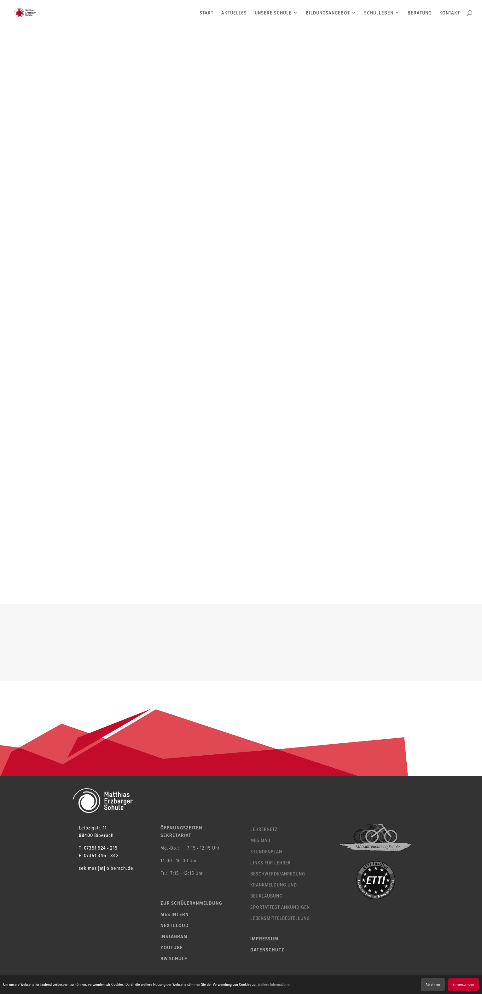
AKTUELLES (234, 13)
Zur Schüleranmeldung (191, 903)
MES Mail (260, 840)
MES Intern (174, 914)
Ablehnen (433, 984)
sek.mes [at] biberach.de (106, 868)
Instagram (174, 936)
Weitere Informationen (274, 984)
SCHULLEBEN (378, 13)
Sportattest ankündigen (280, 907)
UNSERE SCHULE (273, 13)
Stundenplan (266, 851)
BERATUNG (420, 13)
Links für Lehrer (270, 862)
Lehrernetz (263, 829)
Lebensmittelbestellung (280, 918)
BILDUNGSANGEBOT (328, 13)
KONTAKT (449, 13)
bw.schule (173, 958)
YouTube (171, 947)
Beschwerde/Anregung (277, 873)
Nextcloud (174, 925)
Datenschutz (267, 949)
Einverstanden (463, 984)
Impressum (264, 938)
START (206, 13)
